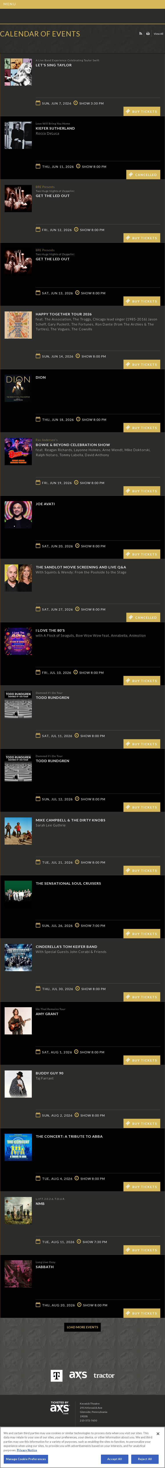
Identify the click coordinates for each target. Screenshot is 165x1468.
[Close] (158, 1434)
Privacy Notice (27, 1450)
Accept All (114, 1459)
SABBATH (45, 1267)
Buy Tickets (141, 111)
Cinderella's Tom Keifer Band (66, 946)
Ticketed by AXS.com (32, 44)
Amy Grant (47, 1014)
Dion (41, 377)
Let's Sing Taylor (54, 65)
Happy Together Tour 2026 (64, 314)
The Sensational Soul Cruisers (68, 883)
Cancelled (143, 174)
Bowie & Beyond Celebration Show (73, 444)
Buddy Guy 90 (49, 1073)
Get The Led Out (53, 195)
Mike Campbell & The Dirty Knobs (71, 820)
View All (158, 33)
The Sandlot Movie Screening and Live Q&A (81, 567)
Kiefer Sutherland (55, 128)
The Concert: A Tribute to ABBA (69, 1136)
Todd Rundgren (52, 697)
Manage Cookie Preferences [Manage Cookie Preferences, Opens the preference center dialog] (26, 1459)
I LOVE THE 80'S (50, 630)
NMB (40, 1203)
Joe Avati (45, 504)
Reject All (145, 1459)
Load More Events (82, 1327)
